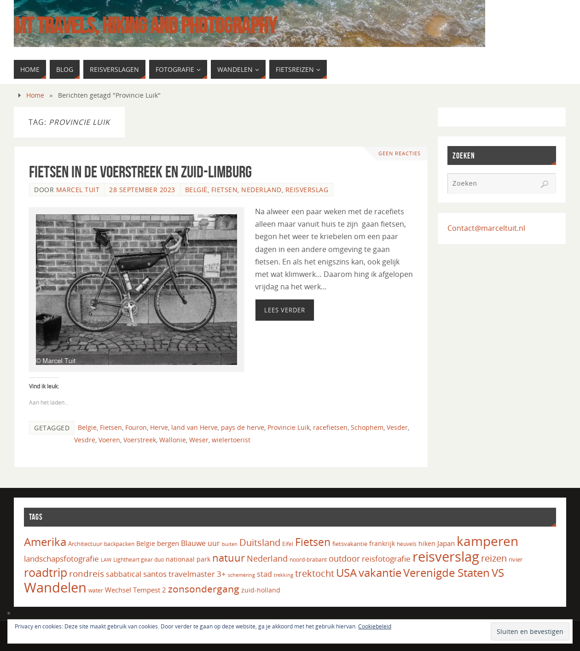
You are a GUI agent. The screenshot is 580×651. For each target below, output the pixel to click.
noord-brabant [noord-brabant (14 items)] (308, 559)
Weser (199, 439)
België (196, 189)
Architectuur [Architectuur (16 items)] (85, 544)
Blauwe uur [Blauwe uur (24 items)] (200, 543)
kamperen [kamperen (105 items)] (487, 541)
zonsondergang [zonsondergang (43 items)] (203, 588)
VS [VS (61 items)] (498, 572)
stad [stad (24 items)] (264, 574)
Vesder (397, 427)
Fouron (136, 427)
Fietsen (224, 189)
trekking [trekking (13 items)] (283, 574)
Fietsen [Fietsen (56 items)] (313, 541)
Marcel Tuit (78, 189)
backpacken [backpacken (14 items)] (119, 544)
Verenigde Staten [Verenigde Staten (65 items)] (446, 572)
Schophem (367, 427)
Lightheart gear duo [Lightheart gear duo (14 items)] (138, 559)
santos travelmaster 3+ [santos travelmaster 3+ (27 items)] (184, 574)
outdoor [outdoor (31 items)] (344, 558)
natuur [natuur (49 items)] (228, 557)
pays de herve (242, 427)
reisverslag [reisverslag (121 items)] (445, 556)
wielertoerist (231, 439)
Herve (159, 427)
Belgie (87, 427)
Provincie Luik (288, 427)
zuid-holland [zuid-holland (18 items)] (260, 590)
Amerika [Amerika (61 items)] (45, 541)
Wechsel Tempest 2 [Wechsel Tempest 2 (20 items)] (135, 589)
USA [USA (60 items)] (346, 572)
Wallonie (172, 439)
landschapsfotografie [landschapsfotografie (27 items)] (61, 558)
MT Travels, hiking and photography (145, 25)
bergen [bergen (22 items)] (168, 543)
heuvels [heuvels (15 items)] (407, 544)
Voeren (109, 439)
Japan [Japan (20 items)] (446, 543)
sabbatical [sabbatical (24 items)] (123, 574)
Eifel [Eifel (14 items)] (287, 544)
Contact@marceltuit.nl (486, 228)
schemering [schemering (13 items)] (241, 574)
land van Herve (194, 427)
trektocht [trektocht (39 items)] (314, 573)
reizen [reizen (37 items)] (494, 558)
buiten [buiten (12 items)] (230, 544)
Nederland (261, 189)
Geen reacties (399, 153)
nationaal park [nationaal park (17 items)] (188, 559)
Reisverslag (307, 189)
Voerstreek (139, 439)
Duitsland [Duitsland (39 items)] (259, 542)
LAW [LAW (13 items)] (106, 559)
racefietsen (330, 427)
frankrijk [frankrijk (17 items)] (382, 544)
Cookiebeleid (374, 626)
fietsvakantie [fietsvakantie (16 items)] (349, 544)
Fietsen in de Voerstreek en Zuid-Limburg (140, 172)
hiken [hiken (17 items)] (426, 544)
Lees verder (284, 310)
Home (35, 95)
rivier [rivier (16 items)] (515, 559)
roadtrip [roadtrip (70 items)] (45, 572)
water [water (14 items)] (95, 590)
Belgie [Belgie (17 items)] (145, 544)
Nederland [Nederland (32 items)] (267, 558)
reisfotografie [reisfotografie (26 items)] (386, 558)
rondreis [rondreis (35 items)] (86, 573)
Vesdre (84, 439)
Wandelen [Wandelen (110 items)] (55, 587)
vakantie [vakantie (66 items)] (380, 572)
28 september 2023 (142, 189)
